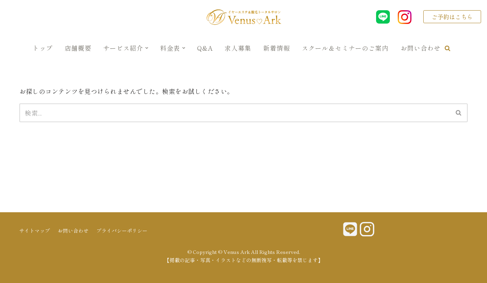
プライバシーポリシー (122, 230)
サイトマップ (34, 230)
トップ (43, 48)
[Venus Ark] (243, 17)
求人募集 (238, 48)
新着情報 (276, 48)
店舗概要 (78, 48)
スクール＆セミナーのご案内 (345, 48)
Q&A (205, 48)
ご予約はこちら (452, 17)
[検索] (234, 112)
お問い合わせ (420, 48)
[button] (447, 48)
